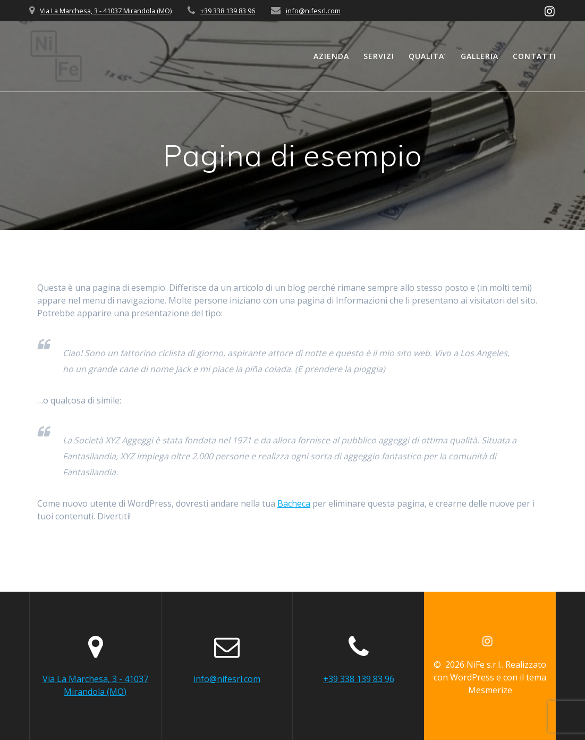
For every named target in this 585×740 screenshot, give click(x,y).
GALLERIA (479, 56)
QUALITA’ (427, 56)
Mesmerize (490, 690)
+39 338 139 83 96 (227, 10)
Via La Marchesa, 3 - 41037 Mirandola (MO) (106, 10)
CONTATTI (534, 56)
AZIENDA (331, 56)
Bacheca (293, 503)
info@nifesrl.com (313, 10)
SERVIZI (378, 56)
